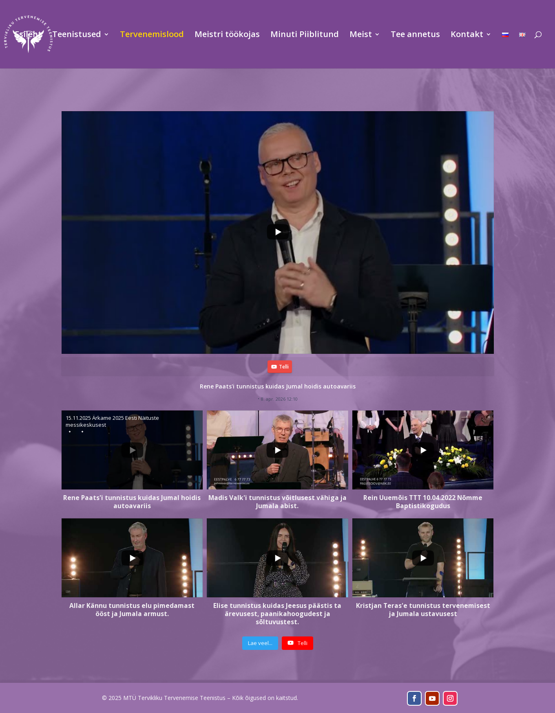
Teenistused (76, 35)
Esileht (28, 35)
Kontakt (467, 35)
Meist (360, 35)
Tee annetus (415, 35)
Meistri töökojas (227, 35)
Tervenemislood (152, 35)
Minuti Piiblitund (304, 35)
